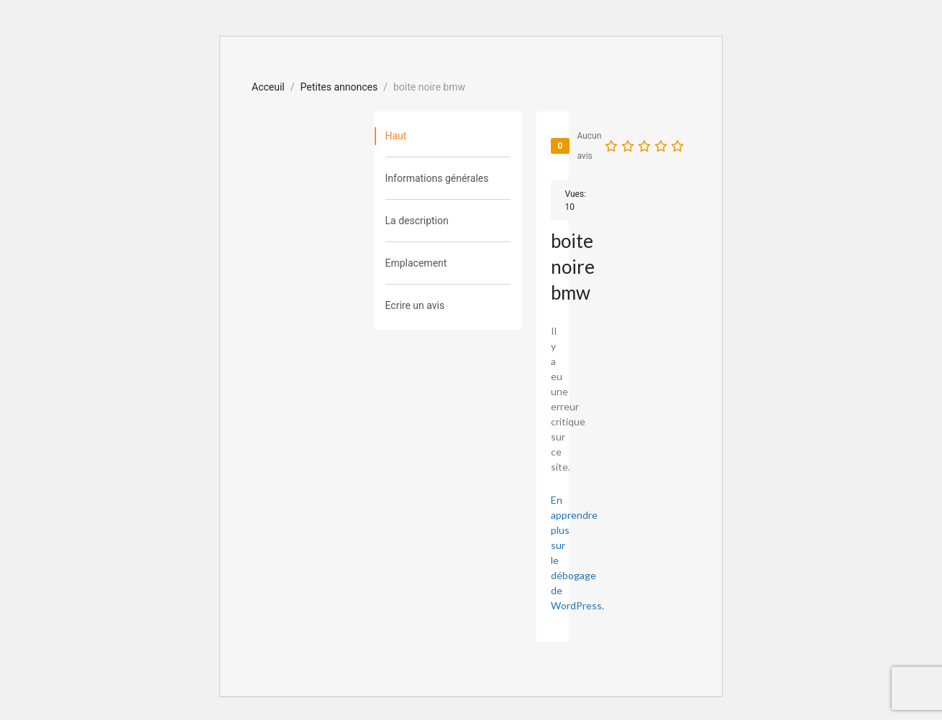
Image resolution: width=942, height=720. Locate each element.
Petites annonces (339, 87)
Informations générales (437, 178)
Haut (396, 136)
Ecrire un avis (415, 305)
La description (417, 220)
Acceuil (268, 87)
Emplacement (416, 263)
